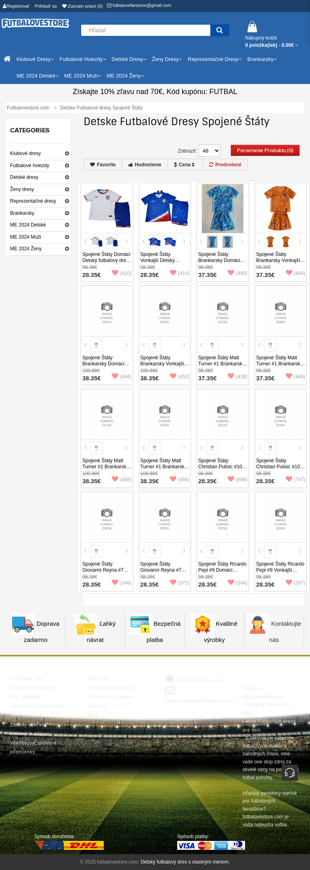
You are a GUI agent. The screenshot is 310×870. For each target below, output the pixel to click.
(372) (179, 583)
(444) (121, 376)
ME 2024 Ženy (26, 249)
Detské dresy (24, 177)
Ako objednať (25, 696)
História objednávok (111, 687)
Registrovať (16, 6)
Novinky (97, 706)
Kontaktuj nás (26, 678)
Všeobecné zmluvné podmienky (33, 747)
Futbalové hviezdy (29, 165)
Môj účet (98, 678)
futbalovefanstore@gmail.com (139, 5)
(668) (237, 479)
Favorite (103, 165)
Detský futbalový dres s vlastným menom (184, 862)
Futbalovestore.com (193, 678)
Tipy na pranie (27, 715)
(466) (179, 479)
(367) (295, 583)
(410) (121, 273)
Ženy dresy (22, 189)
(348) (121, 583)
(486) (295, 376)
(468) (121, 479)
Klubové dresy (25, 153)
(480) (237, 273)
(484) (295, 273)
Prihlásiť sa (46, 6)
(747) (295, 479)
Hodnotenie (144, 165)
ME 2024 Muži (25, 237)
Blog (93, 715)
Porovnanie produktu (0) (265, 150)
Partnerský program (111, 696)
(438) (237, 376)
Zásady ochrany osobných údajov (30, 729)
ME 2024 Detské (28, 225)
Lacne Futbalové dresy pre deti (269, 725)
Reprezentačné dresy (33, 201)
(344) (237, 583)
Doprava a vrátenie (32, 687)
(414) (179, 273)
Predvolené (225, 165)
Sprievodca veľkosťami (37, 706)
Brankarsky (22, 213)
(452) (179, 376)
